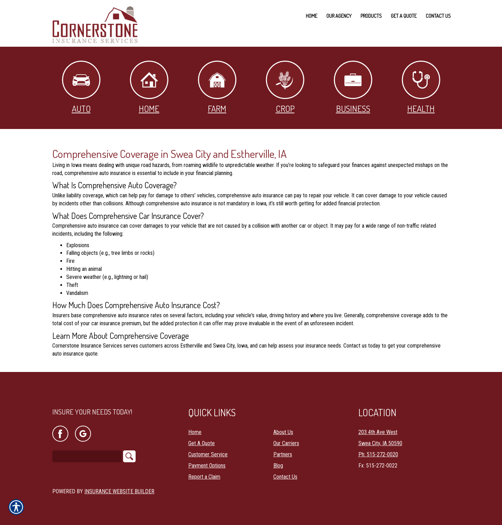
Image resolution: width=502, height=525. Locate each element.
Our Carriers (286, 438)
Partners (282, 449)
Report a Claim (204, 471)
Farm (217, 87)
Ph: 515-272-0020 (378, 449)
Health (421, 87)
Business (353, 87)
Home (149, 87)
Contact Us (285, 471)
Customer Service (208, 449)
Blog (278, 460)
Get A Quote (201, 438)
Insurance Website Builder (119, 486)
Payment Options (207, 460)
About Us (283, 427)
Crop (285, 87)
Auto (81, 87)
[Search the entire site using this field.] (87, 451)
